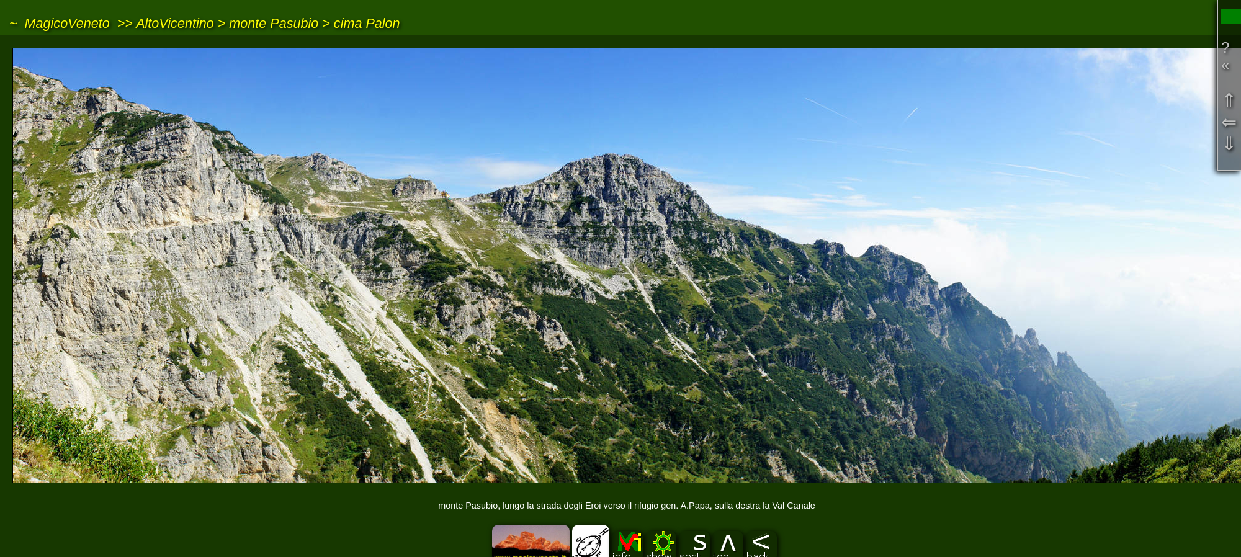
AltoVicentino (175, 23)
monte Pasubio (273, 23)
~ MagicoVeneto (59, 23)
